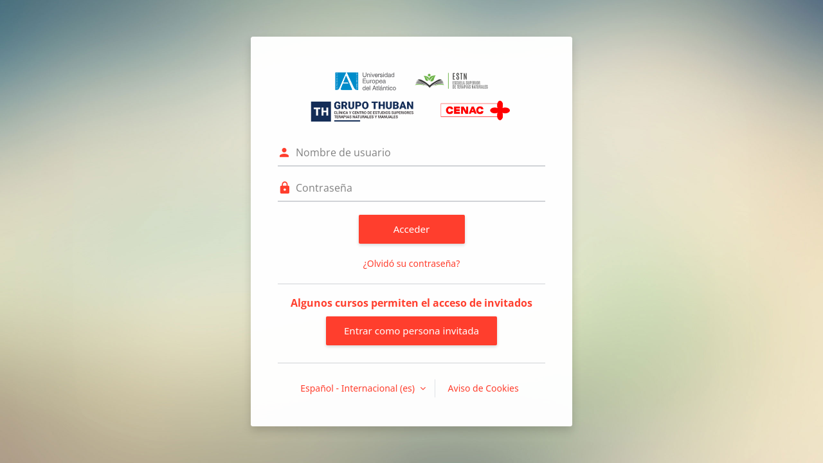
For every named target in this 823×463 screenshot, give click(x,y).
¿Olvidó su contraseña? (411, 263)
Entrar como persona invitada (411, 330)
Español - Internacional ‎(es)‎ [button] (358, 388)
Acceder (411, 228)
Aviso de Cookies (483, 388)
